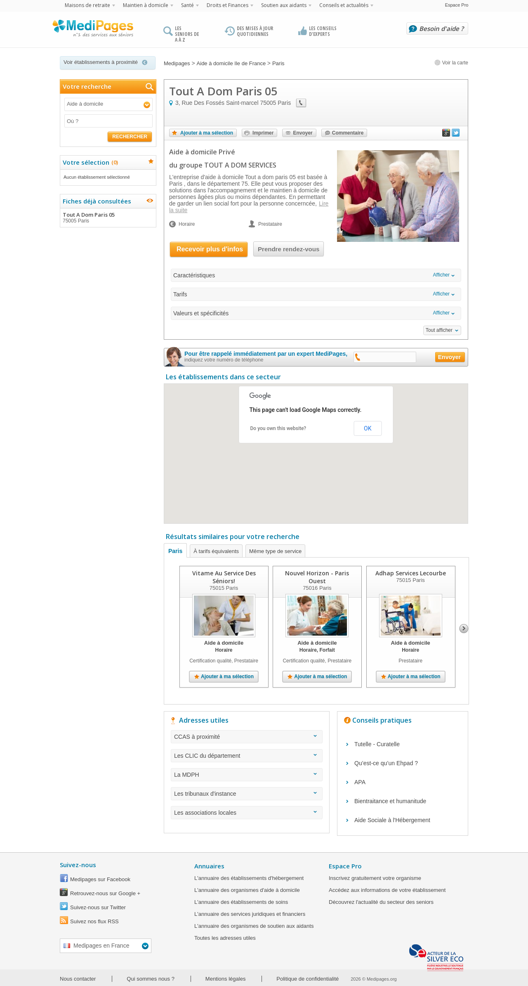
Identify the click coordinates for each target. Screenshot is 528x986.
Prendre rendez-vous (288, 249)
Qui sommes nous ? (150, 979)
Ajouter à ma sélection (206, 133)
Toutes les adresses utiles (225, 938)
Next (464, 628)
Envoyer (302, 133)
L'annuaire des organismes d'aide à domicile (247, 890)
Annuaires (209, 866)
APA (359, 782)
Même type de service (275, 551)
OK (367, 428)
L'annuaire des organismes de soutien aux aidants (254, 926)
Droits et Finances (227, 5)
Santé (187, 5)
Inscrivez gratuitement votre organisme (375, 878)
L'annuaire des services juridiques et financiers (249, 914)
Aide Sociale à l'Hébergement (392, 820)
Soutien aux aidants (283, 5)
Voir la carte (451, 63)
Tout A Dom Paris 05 (108, 217)
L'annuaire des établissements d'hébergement (249, 878)
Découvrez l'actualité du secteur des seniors (381, 902)
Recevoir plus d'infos (210, 249)
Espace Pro (457, 4)
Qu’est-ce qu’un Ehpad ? (386, 763)
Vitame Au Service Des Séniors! (224, 577)
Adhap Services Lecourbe (410, 573)
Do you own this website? (278, 428)
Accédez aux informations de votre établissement (387, 890)
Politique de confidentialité (307, 979)
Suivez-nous (78, 865)
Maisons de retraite (87, 5)
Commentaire (348, 133)
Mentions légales (225, 979)
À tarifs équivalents (216, 551)
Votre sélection (89, 162)
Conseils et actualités (343, 5)
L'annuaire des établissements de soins (241, 902)
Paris (175, 551)
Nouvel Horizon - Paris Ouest (317, 577)
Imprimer (262, 133)
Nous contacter (78, 979)
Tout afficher (439, 330)
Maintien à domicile (145, 5)
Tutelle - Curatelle (377, 744)
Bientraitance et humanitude (390, 801)
